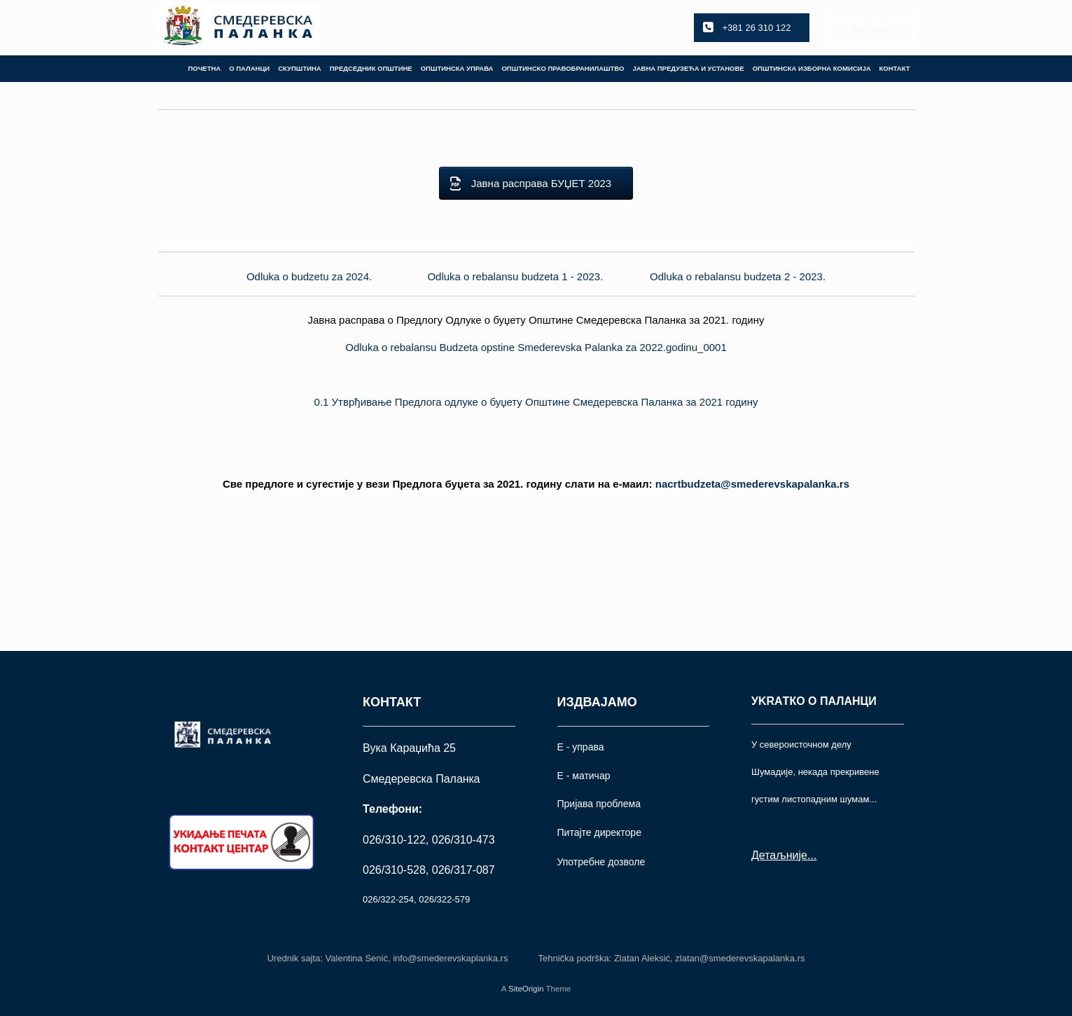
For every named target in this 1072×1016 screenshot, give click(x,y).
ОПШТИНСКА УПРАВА (457, 68)
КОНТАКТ (894, 68)
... (811, 855)
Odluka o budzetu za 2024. (309, 276)
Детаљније (779, 855)
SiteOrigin (526, 988)
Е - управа (580, 747)
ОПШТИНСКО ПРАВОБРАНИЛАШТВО (562, 68)
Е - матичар (584, 775)
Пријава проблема (599, 803)
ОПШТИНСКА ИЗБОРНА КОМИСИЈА (812, 68)
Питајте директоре (599, 832)
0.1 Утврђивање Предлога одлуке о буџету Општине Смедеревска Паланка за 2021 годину (536, 402)
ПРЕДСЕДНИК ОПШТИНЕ (371, 68)
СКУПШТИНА (299, 68)
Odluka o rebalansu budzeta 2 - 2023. (738, 276)
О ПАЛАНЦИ (249, 68)
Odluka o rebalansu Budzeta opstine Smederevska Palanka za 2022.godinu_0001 (536, 347)
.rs (752, 484)
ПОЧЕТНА (204, 68)
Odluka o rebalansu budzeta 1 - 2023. (515, 276)
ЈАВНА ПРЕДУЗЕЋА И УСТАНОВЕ (688, 68)
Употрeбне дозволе (601, 861)
